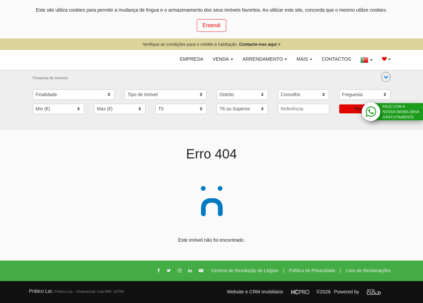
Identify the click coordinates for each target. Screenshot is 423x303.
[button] (386, 77)
